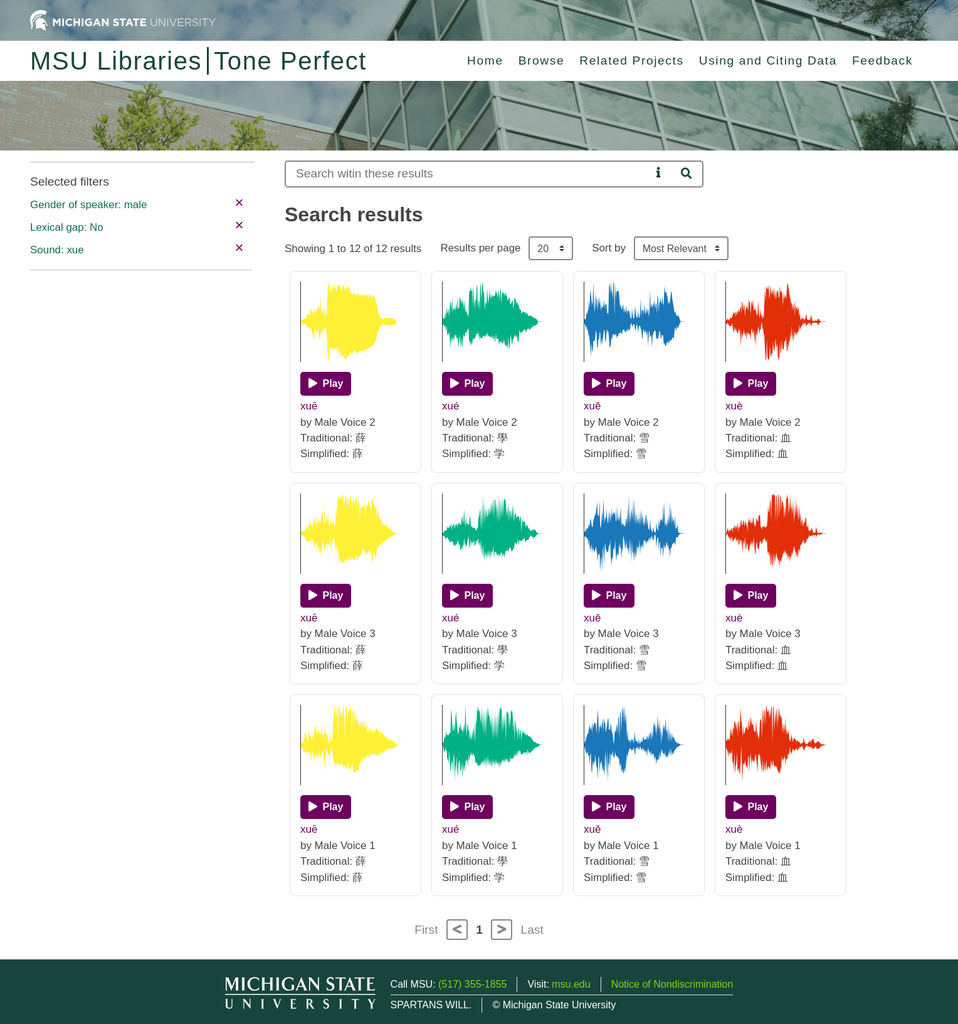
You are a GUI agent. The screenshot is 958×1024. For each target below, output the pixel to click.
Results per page (480, 248)
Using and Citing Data (768, 60)
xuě (592, 406)
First (426, 929)
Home (485, 60)
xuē (308, 406)
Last (532, 929)
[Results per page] (551, 248)
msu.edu (571, 984)
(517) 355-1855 (472, 984)
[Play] (325, 384)
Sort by (609, 248)
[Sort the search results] (681, 248)
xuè (733, 406)
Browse (541, 60)
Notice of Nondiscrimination (672, 984)
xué (450, 406)
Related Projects (631, 60)
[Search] (468, 174)
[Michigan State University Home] (123, 20)
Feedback (882, 60)
